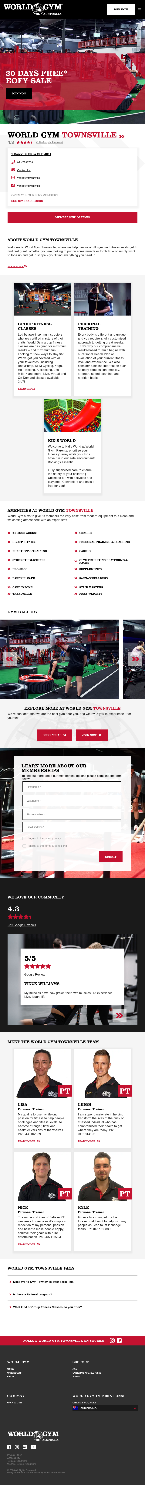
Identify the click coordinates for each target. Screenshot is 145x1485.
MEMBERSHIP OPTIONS (72, 217)
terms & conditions (56, 845)
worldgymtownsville (25, 178)
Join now (19, 93)
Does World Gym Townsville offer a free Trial (41, 1281)
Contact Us (21, 170)
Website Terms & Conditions (21, 1464)
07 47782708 (22, 162)
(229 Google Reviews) (49, 142)
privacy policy (53, 838)
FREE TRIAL (54, 735)
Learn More (26, 388)
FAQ (74, 1368)
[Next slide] (135, 659)
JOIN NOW (120, 9)
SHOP (10, 1376)
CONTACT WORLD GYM (86, 1372)
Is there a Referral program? (30, 1294)
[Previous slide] (10, 659)
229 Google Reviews (22, 925)
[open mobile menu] (139, 9)
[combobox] (103, 1408)
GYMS (10, 1368)
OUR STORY (14, 1372)
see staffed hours (27, 201)
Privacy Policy (14, 1455)
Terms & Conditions (17, 1461)
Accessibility (13, 1458)
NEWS (76, 1376)
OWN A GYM (14, 1402)
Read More (17, 266)
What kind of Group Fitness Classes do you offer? (45, 1307)
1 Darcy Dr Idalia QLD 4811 (31, 154)
